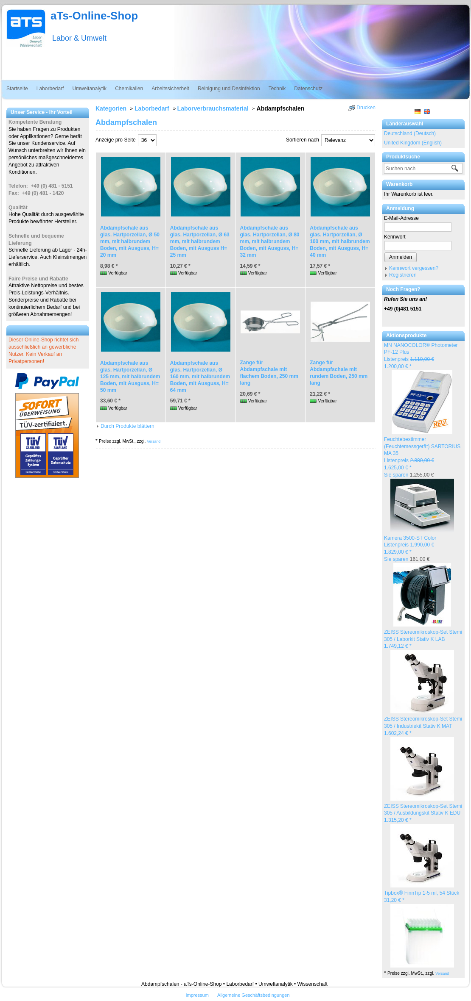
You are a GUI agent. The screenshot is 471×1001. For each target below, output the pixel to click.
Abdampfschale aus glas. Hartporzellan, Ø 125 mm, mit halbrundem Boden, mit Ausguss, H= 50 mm (130, 376)
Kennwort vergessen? (413, 268)
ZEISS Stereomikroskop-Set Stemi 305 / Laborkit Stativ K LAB (423, 639)
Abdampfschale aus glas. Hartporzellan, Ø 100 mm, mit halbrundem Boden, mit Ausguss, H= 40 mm (340, 241)
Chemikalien (129, 89)
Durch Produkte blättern (127, 426)
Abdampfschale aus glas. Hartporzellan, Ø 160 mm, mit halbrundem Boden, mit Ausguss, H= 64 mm (200, 376)
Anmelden (400, 257)
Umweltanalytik (89, 89)
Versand (442, 973)
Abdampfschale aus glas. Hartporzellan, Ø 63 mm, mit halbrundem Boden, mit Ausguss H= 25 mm (200, 241)
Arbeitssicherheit (170, 89)
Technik (277, 89)
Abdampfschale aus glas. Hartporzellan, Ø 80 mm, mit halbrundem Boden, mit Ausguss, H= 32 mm (270, 241)
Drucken (366, 108)
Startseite (17, 89)
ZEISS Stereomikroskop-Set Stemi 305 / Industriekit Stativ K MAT (423, 726)
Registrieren (403, 275)
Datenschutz (308, 89)
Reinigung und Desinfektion (229, 89)
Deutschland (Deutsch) (410, 133)
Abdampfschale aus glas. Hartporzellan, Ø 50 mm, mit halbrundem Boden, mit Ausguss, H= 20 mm (130, 241)
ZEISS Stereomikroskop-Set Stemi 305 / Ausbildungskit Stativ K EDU (423, 813)
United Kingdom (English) (413, 143)
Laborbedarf (50, 89)
